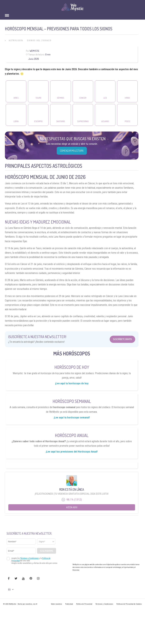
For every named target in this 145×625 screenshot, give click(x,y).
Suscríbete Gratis (122, 339)
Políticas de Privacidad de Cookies (129, 604)
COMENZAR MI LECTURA (72, 150)
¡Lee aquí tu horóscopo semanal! (72, 417)
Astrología (16, 40)
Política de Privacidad (84, 604)
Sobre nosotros (56, 604)
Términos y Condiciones (104, 604)
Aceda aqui (71, 507)
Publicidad (69, 604)
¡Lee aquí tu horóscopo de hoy (71, 383)
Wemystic (34, 50)
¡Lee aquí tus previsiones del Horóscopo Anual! (72, 451)
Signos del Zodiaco (39, 40)
